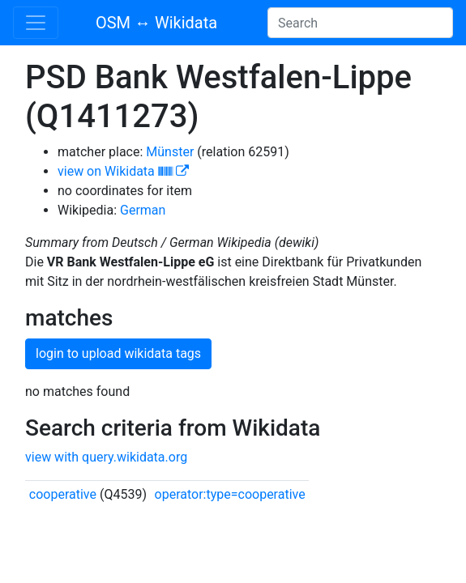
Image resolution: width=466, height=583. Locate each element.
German (142, 210)
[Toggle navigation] (35, 22)
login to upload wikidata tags (118, 353)
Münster (170, 152)
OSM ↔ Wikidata (156, 22)
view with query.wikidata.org (106, 457)
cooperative (62, 494)
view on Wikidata (123, 171)
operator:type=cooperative (230, 494)
